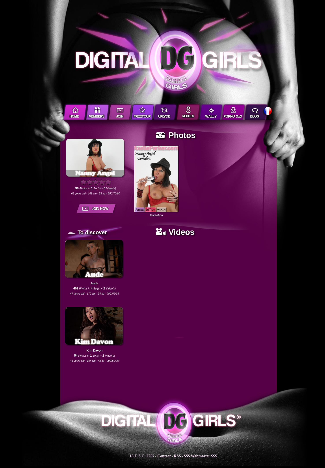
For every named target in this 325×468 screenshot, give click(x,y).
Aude (94, 283)
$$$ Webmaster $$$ (200, 456)
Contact (164, 456)
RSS (177, 456)
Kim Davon (94, 350)
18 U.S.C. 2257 (142, 456)
